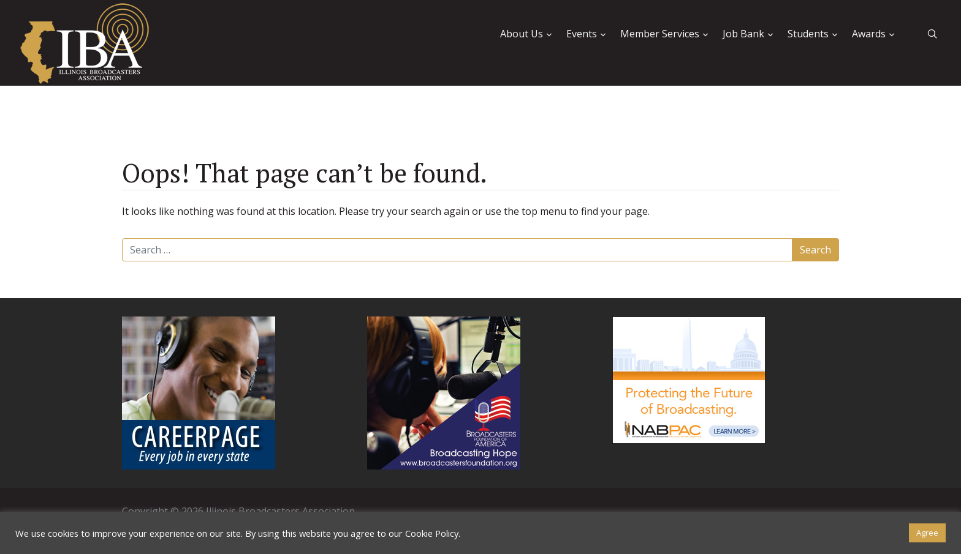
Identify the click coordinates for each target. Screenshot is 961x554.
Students (808, 33)
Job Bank (743, 33)
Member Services (659, 33)
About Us (521, 33)
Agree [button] (927, 532)
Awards (869, 33)
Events (581, 33)
